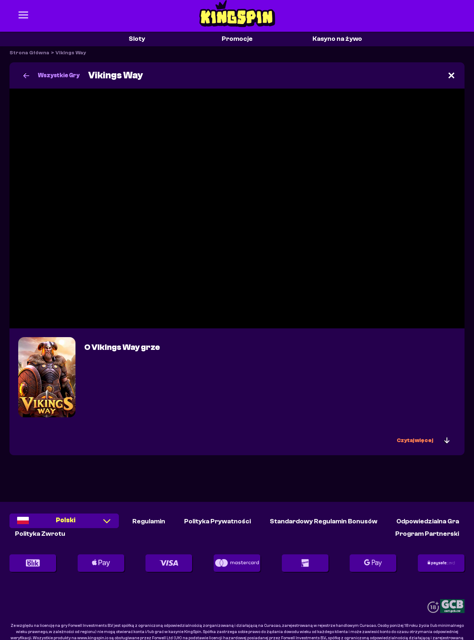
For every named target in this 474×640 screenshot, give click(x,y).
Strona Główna (29, 53)
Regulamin (148, 521)
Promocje (237, 39)
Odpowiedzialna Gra (427, 521)
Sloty (137, 39)
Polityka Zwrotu (40, 534)
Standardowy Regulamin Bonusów (323, 521)
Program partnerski (427, 534)
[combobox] (64, 523)
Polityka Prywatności (217, 521)
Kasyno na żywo (337, 39)
